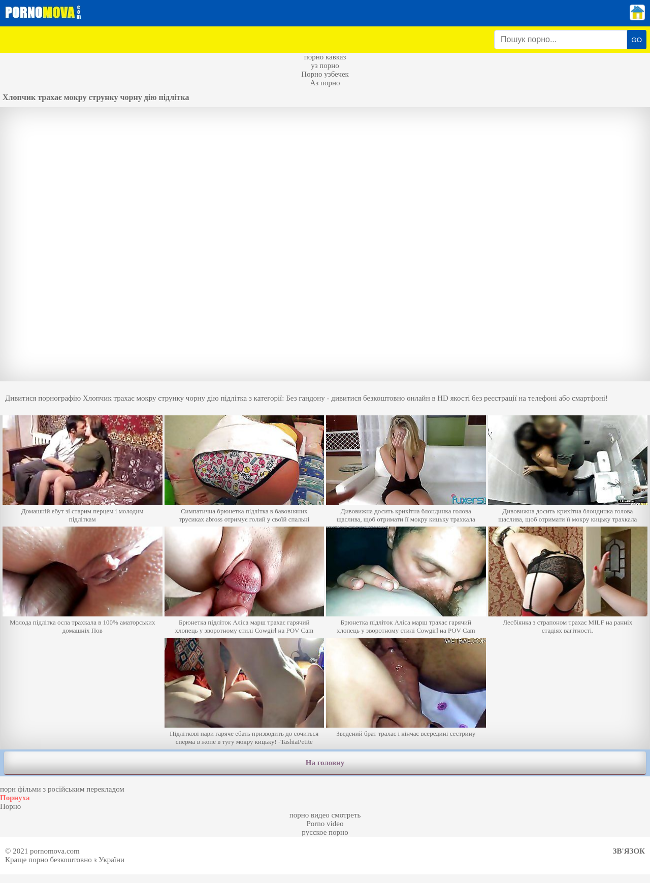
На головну (325, 763)
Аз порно (325, 83)
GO (636, 40)
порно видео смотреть (325, 815)
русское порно (325, 832)
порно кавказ (325, 57)
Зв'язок (629, 851)
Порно (10, 806)
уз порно (325, 65)
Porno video (325, 824)
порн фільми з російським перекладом (62, 789)
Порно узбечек (325, 74)
